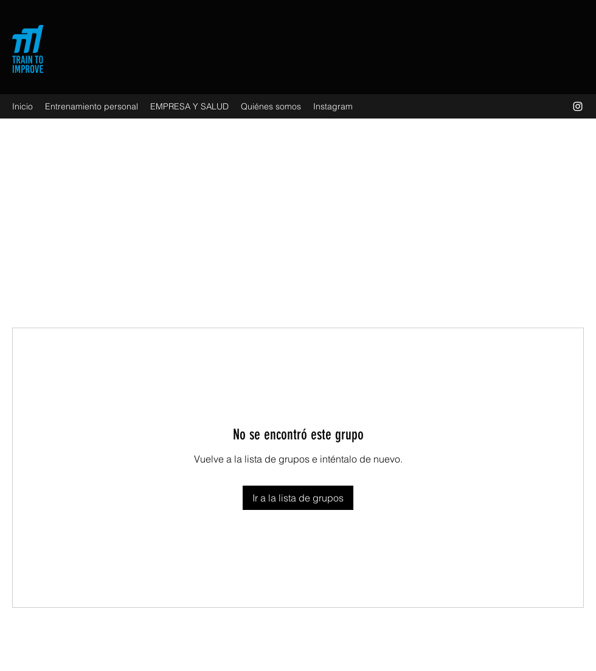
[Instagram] (578, 106)
